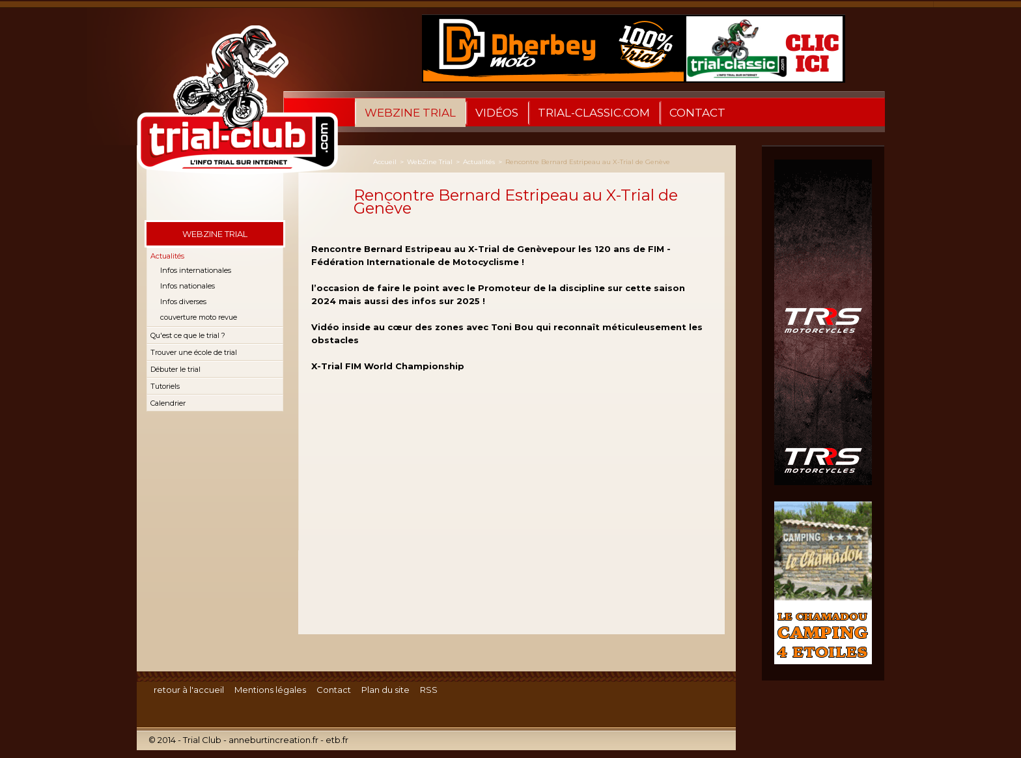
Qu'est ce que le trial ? (187, 335)
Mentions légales (270, 689)
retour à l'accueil (189, 689)
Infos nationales (187, 285)
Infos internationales (195, 270)
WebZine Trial (410, 112)
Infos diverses (183, 301)
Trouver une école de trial (193, 352)
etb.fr (337, 740)
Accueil (385, 162)
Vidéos (496, 112)
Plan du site (385, 689)
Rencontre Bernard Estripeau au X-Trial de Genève (587, 162)
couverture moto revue (198, 317)
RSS (429, 689)
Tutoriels (165, 386)
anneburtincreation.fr (273, 740)
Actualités (167, 255)
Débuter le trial (175, 369)
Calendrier (168, 403)
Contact (697, 112)
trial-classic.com (594, 112)
